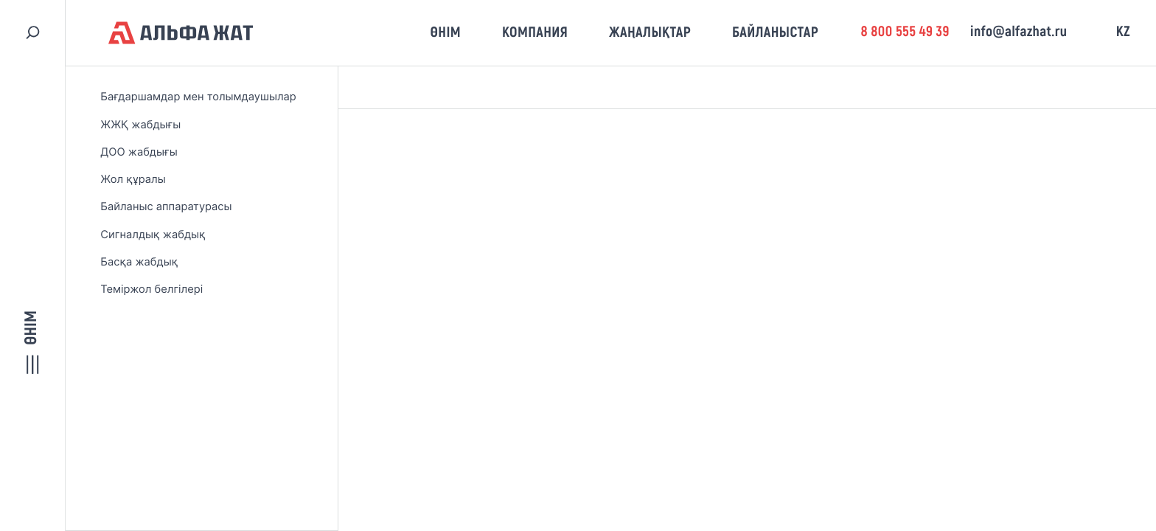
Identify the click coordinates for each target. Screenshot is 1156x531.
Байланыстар (775, 32)
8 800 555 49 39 (904, 32)
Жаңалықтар (650, 32)
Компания (535, 32)
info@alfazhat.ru (1018, 32)
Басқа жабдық (139, 261)
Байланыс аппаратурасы (165, 206)
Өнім (445, 32)
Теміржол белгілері (151, 289)
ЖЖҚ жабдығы (140, 124)
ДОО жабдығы (139, 152)
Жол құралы (132, 179)
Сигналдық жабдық (152, 234)
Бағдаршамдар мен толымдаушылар (198, 96)
